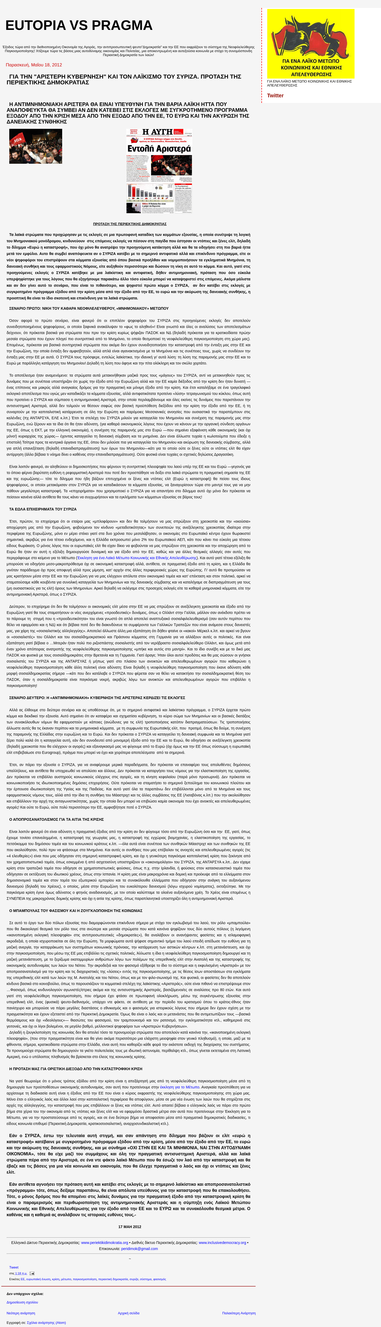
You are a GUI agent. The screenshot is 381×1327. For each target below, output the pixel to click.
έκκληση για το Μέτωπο (179, 1087)
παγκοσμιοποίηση (85, 1279)
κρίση (56, 1279)
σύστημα (146, 1279)
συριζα (134, 1279)
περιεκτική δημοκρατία (113, 1279)
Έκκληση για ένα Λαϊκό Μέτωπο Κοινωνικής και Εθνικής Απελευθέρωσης (137, 558)
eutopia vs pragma (79, 25)
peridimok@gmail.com (139, 1249)
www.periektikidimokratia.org (104, 1243)
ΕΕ (23, 1279)
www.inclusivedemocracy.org (222, 1243)
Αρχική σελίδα (128, 1313)
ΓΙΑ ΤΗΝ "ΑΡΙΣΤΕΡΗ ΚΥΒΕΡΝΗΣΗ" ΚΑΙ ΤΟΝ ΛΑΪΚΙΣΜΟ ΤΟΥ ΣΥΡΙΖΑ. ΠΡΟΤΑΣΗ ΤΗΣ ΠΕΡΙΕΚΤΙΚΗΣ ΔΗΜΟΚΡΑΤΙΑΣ (124, 79)
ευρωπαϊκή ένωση (38, 1279)
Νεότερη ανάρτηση (21, 1313)
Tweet (14, 1267)
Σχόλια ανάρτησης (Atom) (46, 1323)
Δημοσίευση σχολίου (22, 1302)
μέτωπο (66, 1279)
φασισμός (159, 1279)
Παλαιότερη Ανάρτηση (239, 1313)
